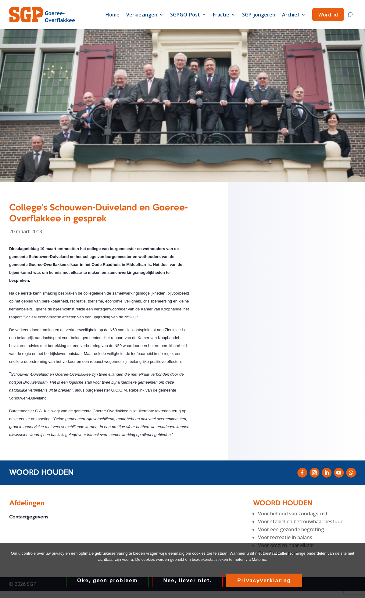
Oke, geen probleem (107, 580)
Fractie (221, 14)
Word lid (328, 14)
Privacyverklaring (264, 580)
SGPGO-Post (185, 14)
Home (113, 14)
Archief (290, 14)
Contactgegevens (28, 517)
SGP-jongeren (258, 14)
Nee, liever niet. (187, 580)
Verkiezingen (141, 14)
